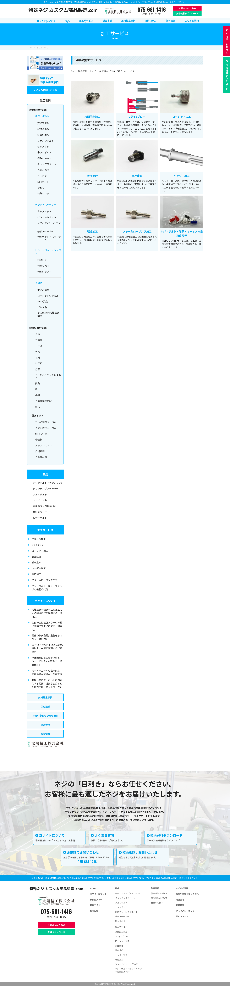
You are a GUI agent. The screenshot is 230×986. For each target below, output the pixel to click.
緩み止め (36, 562)
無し (37, 407)
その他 (38, 283)
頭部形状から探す (159, 897)
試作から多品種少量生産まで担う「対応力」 (47, 637)
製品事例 (155, 888)
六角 (37, 334)
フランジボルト (45, 140)
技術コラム (95, 905)
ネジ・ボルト (42, 116)
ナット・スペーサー (45, 204)
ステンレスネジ (43, 445)
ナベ (37, 351)
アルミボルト (40, 494)
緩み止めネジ (44, 158)
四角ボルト (43, 181)
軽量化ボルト (44, 134)
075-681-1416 (151, 9)
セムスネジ (43, 146)
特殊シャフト (44, 271)
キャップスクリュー (48, 164)
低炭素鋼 (40, 451)
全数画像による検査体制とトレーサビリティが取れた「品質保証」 (47, 661)
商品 (45, 474)
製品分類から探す (159, 893)
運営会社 (45, 724)
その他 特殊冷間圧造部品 (48, 314)
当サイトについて (45, 601)
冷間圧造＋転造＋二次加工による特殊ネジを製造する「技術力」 (47, 613)
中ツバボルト (44, 152)
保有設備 (45, 706)
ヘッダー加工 (39, 568)
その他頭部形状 (43, 401)
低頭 (37, 369)
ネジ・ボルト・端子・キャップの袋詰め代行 (47, 587)
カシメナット (44, 211)
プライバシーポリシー (186, 910)
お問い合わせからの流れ (45, 715)
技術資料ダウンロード (187, 13)
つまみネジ (43, 170)
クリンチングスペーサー (49, 224)
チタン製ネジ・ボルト (47, 428)
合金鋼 (38, 439)
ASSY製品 (42, 301)
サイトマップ (182, 916)
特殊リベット (44, 266)
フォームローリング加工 (45, 580)
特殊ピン (42, 260)
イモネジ (42, 176)
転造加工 (36, 574)
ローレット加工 (40, 550)
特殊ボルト (43, 193)
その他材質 (41, 457)
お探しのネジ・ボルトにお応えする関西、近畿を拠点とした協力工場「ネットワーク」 (47, 683)
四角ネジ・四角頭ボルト (46, 506)
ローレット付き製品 (48, 295)
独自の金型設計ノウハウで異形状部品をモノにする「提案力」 (47, 626)
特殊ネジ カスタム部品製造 (63, 9)
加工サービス (45, 530)
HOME (93, 888)
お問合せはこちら (187, 8)
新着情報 (45, 733)
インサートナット (46, 217)
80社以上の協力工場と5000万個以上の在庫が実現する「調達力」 (47, 648)
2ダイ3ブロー (39, 545)
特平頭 (38, 363)
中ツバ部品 (43, 289)
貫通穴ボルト (44, 123)
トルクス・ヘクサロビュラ (48, 376)
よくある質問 (182, 888)
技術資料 (227, 77)
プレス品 (42, 307)
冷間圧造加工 (39, 539)
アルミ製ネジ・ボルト (47, 422)
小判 (37, 395)
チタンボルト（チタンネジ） (48, 482)
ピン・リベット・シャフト (48, 251)
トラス (38, 346)
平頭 (37, 357)
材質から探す (157, 902)
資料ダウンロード (56, 932)
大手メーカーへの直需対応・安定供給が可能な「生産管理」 (48, 672)
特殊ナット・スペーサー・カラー (49, 238)
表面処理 (36, 556)
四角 (37, 383)
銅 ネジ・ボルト (43, 433)
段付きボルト (44, 129)
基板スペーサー (45, 231)
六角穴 (38, 340)
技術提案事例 (45, 697)
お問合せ (227, 43)
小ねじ (40, 187)
